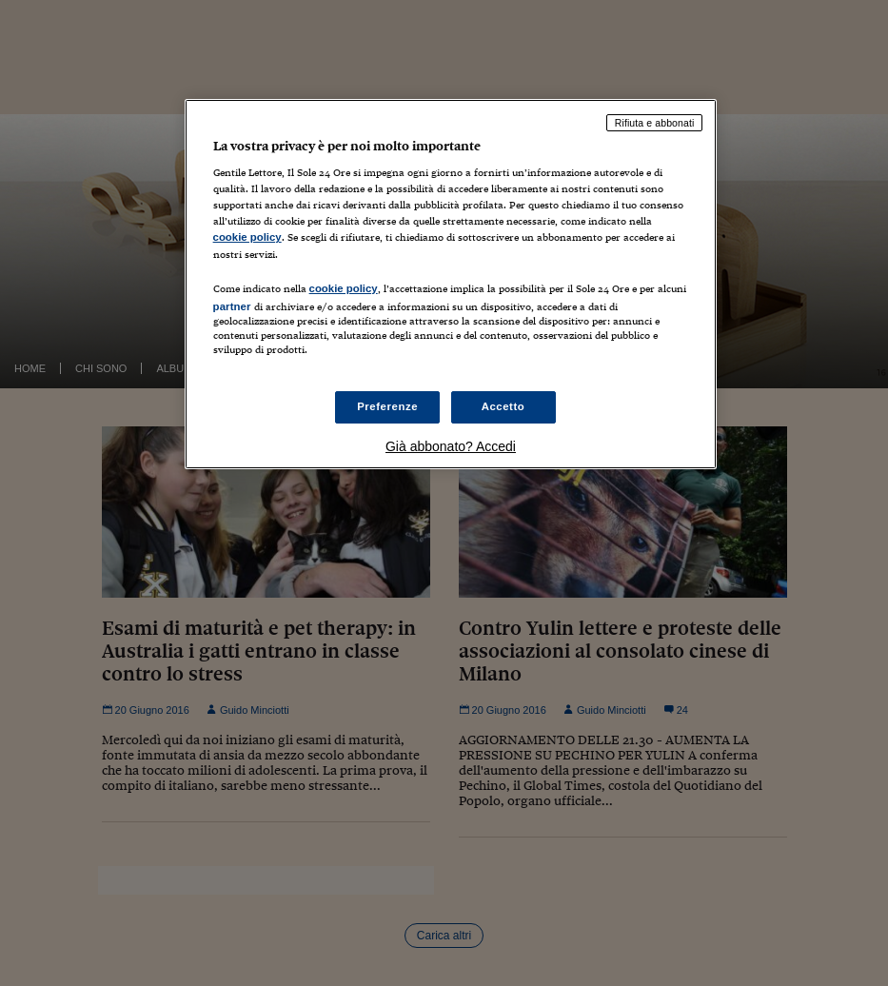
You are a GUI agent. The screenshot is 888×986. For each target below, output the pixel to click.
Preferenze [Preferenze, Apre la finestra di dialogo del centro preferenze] (387, 406)
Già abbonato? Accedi (450, 446)
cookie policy (247, 237)
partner (232, 306)
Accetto (503, 406)
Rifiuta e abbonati (655, 122)
